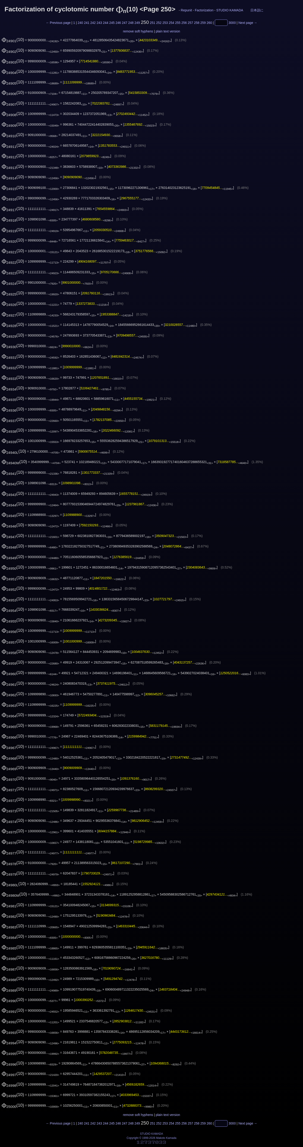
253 (165, 23)
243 (99, 23)
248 (130, 23)
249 (137, 23)
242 (93, 23)
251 (152, 23)
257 (190, 23)
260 (209, 23)
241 (86, 23)
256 (184, 23)
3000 (232, 23)
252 (158, 23)
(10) (13, 39)
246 (118, 23)
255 (177, 23)
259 (203, 23)
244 (105, 23)
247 (124, 23)
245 (111, 23)
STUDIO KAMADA (229, 10)
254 (171, 23)
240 (80, 23)
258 (196, 23)
